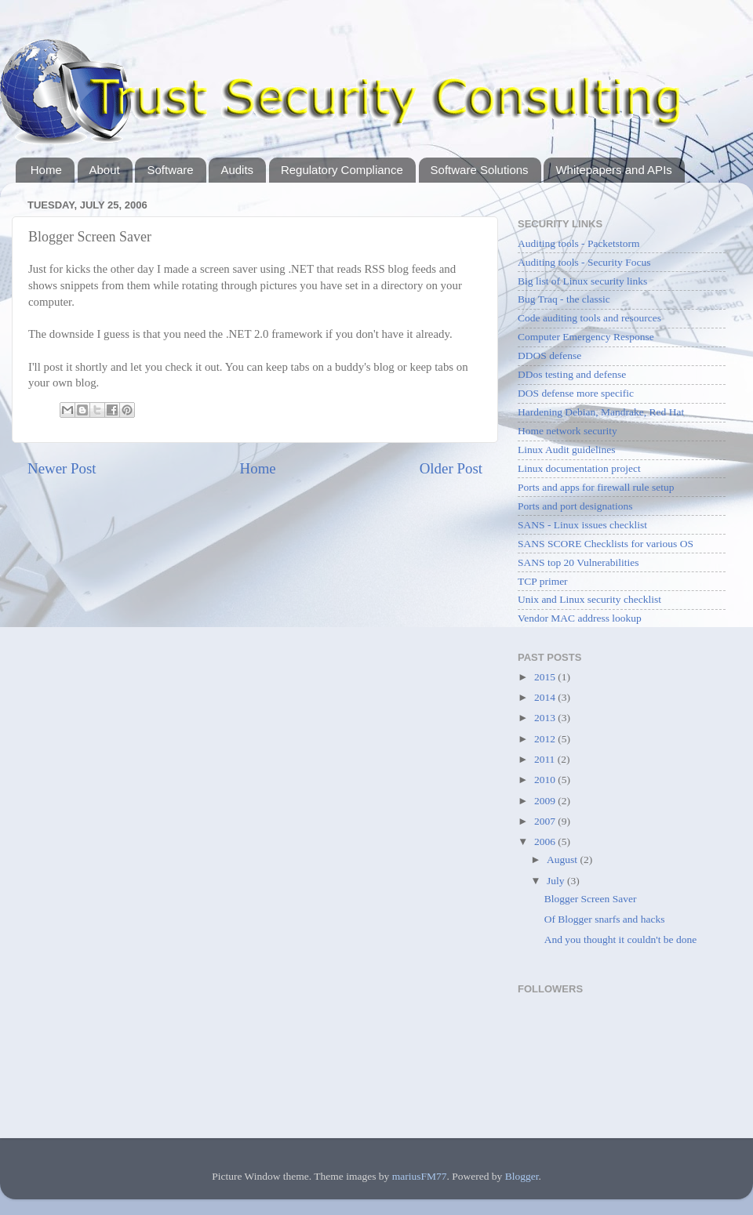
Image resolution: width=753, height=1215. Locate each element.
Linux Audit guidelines (567, 449)
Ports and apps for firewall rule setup (596, 487)
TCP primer (543, 581)
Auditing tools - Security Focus (584, 262)
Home (46, 169)
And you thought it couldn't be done (620, 939)
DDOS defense (549, 355)
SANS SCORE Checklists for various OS (605, 543)
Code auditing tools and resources (589, 318)
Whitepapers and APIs (613, 169)
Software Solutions (480, 169)
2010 (546, 779)
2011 (546, 759)
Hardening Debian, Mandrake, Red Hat (601, 412)
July (557, 881)
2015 (546, 677)
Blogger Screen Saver (590, 899)
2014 (546, 697)
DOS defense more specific (576, 393)
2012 (546, 739)
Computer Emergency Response (586, 337)
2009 (546, 801)
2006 (546, 841)
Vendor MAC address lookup (580, 618)
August (563, 859)
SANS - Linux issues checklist (582, 525)
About (104, 169)
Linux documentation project (579, 468)
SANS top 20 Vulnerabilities (578, 562)
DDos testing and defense (572, 374)
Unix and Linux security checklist (589, 599)
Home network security (567, 431)
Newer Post (61, 468)
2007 (546, 821)
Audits (236, 169)
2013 (546, 718)
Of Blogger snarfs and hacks (604, 919)
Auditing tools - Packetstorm (579, 243)
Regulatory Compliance (342, 169)
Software (170, 169)
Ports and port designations (575, 506)
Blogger (522, 1176)
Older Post (451, 468)
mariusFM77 (419, 1176)
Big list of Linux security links (582, 281)
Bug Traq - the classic (564, 299)
